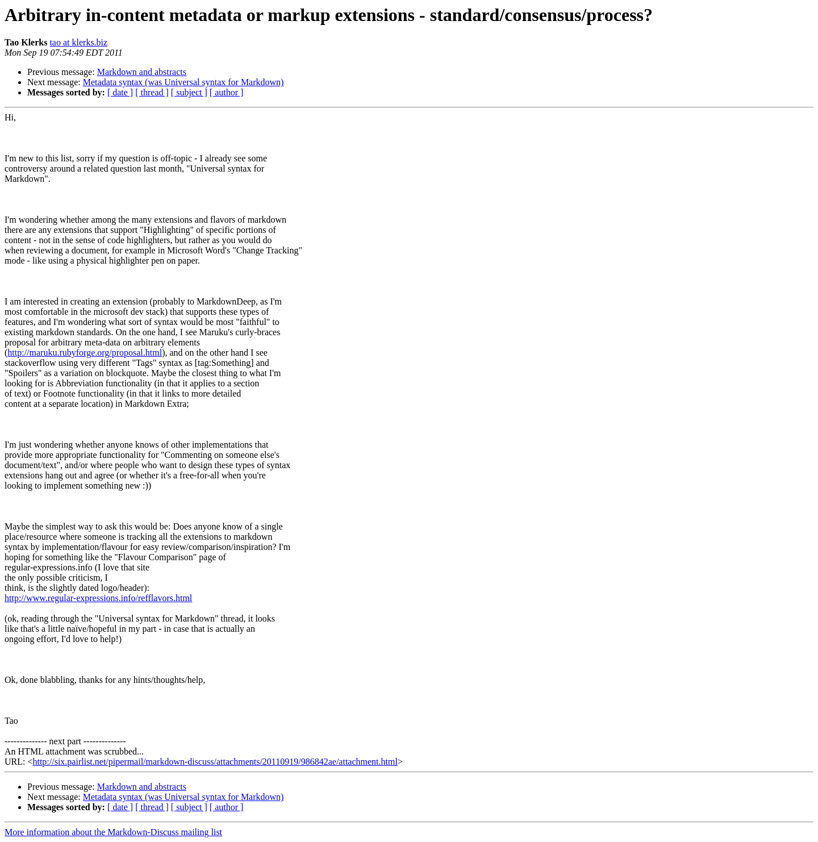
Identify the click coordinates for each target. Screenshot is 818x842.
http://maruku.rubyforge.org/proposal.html (84, 352)
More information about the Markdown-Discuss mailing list (113, 832)
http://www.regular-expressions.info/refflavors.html (98, 598)
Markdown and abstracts (141, 72)
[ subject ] (189, 92)
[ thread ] (152, 92)
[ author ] (227, 92)
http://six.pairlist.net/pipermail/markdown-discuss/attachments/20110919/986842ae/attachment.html (214, 761)
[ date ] (120, 92)
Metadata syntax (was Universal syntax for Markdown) (183, 82)
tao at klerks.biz (78, 42)
